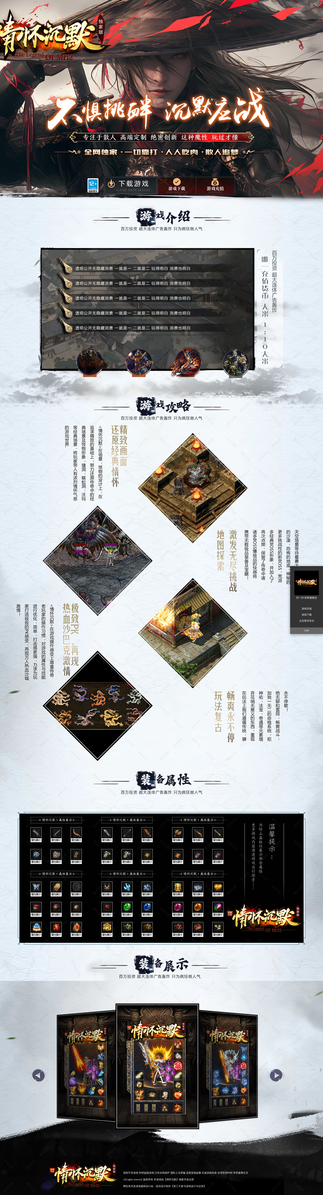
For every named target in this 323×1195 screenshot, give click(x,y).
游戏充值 (216, 185)
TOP (306, 630)
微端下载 (177, 185)
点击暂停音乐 (306, 620)
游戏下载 (130, 186)
